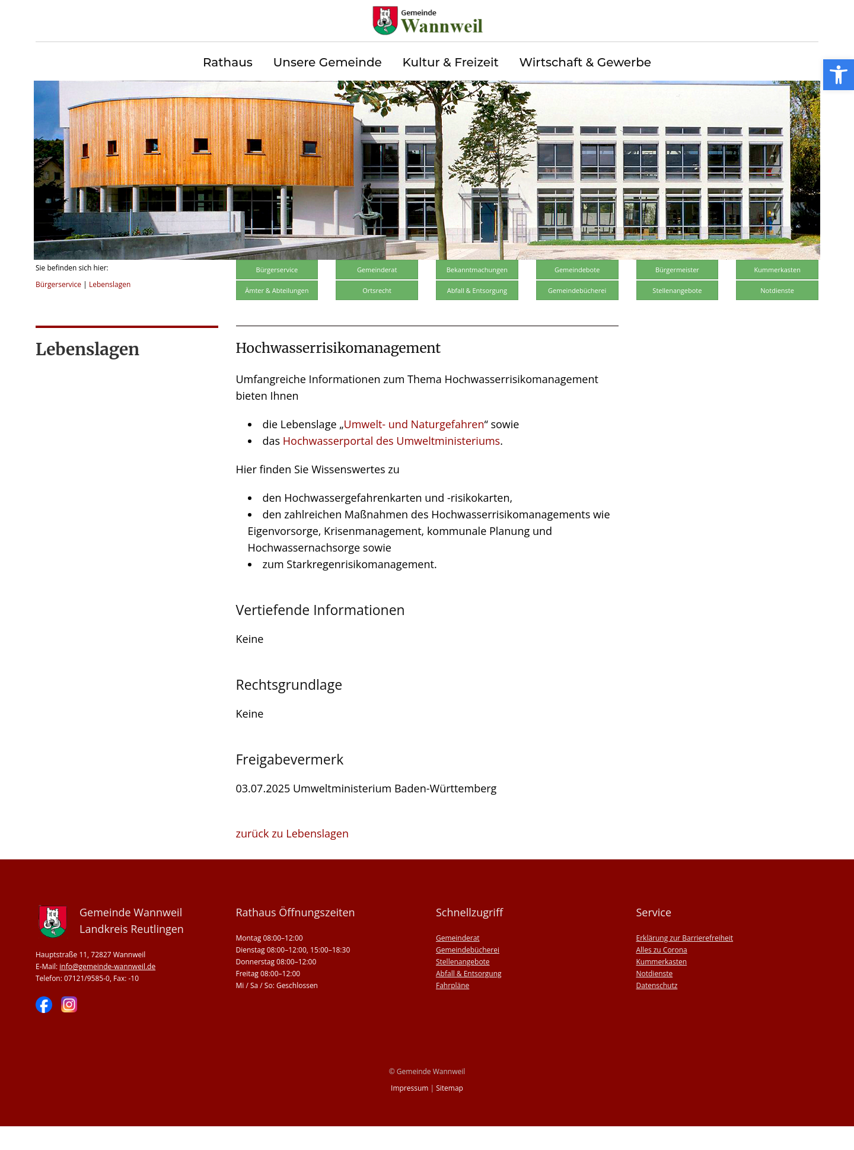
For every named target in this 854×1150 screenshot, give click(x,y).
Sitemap (449, 1112)
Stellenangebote (677, 314)
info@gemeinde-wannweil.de (107, 990)
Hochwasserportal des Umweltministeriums (391, 464)
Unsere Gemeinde (327, 62)
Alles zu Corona (661, 974)
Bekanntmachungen (477, 293)
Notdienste (777, 314)
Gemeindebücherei (577, 314)
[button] (838, 74)
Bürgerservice (58, 308)
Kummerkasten (777, 293)
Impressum (409, 1112)
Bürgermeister (677, 293)
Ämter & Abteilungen (276, 314)
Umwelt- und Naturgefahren (414, 448)
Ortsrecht (376, 314)
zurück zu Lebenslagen (292, 857)
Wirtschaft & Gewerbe (585, 62)
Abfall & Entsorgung (477, 314)
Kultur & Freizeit (451, 62)
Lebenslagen (109, 308)
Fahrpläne (452, 1009)
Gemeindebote (577, 293)
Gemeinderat (377, 293)
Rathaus (228, 62)
